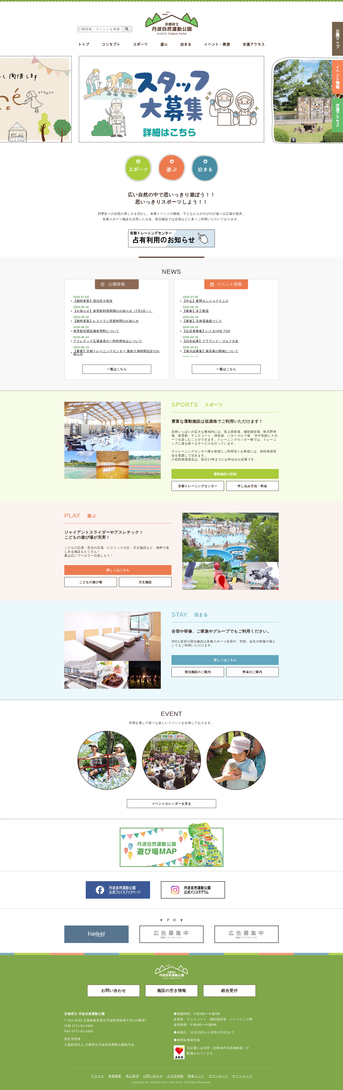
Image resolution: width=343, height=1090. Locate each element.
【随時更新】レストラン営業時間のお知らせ (106, 321)
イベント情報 (229, 284)
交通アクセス (254, 44)
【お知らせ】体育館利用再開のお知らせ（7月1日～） (113, 311)
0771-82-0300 (83, 1026)
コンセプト (111, 44)
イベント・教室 (217, 44)
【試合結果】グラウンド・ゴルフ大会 (210, 341)
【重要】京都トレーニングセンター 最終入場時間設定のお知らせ (116, 353)
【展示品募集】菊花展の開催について (210, 351)
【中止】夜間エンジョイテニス (206, 301)
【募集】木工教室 (196, 311)
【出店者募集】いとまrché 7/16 (206, 331)
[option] (171, 99)
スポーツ (140, 44)
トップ (83, 44)
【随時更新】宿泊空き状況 (93, 301)
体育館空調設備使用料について (96, 331)
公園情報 (116, 284)
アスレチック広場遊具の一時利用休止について (107, 341)
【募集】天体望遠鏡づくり (202, 321)
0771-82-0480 (82, 1031)
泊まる (185, 44)
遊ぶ (164, 44)
